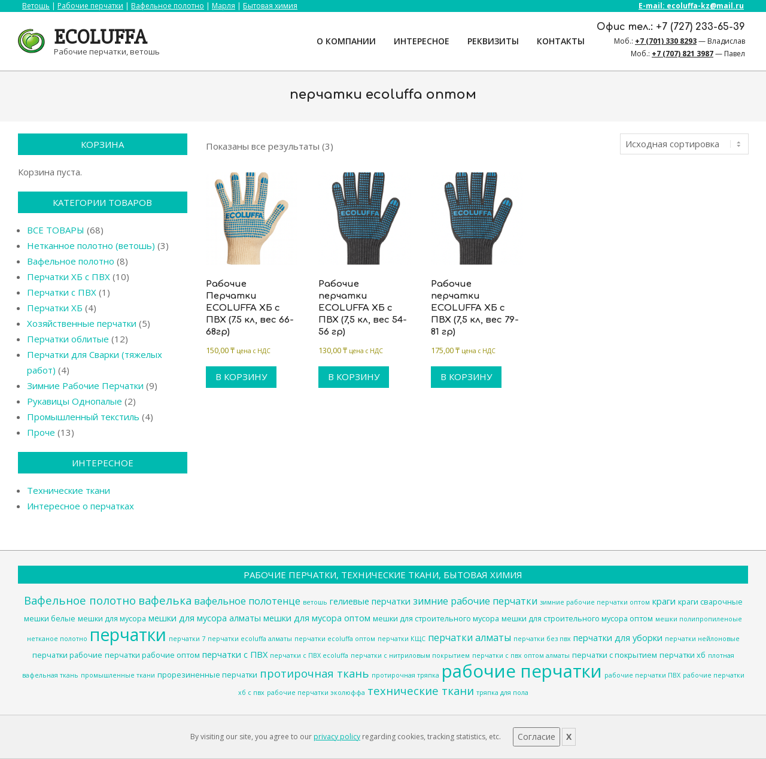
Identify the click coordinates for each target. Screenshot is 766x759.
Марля (223, 6)
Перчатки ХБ (55, 308)
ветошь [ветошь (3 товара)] (315, 602)
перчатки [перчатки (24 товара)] (128, 634)
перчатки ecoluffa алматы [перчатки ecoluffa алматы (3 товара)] (250, 638)
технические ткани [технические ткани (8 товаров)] (420, 690)
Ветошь (36, 6)
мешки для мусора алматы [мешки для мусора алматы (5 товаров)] (204, 618)
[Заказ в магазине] (684, 143)
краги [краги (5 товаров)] (664, 601)
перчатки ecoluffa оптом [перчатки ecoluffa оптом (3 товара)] (334, 638)
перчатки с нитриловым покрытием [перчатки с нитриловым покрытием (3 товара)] (410, 655)
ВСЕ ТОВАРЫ (55, 230)
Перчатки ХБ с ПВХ (68, 277)
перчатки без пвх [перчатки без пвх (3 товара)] (542, 638)
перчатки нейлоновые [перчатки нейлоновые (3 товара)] (702, 638)
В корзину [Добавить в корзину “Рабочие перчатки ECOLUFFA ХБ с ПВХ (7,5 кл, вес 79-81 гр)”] (466, 376)
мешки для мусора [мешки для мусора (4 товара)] (112, 618)
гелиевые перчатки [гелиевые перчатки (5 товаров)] (370, 601)
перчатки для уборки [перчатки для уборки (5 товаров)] (617, 637)
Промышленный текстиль (83, 417)
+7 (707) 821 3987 (682, 53)
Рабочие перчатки (90, 6)
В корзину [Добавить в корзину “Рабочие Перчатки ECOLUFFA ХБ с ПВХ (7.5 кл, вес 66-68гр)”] (241, 376)
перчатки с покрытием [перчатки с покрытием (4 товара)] (614, 654)
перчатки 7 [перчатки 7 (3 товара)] (187, 638)
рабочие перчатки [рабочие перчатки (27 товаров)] (522, 671)
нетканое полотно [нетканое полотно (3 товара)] (57, 638)
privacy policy (337, 736)
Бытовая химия (270, 6)
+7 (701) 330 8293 (666, 41)
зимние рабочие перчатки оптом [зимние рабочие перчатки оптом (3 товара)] (595, 602)
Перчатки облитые (68, 339)
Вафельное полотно (167, 6)
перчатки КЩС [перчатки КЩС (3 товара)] (401, 638)
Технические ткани (68, 490)
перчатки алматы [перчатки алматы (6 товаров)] (469, 637)
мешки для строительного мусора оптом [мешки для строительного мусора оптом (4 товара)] (577, 618)
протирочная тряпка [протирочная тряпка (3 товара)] (405, 675)
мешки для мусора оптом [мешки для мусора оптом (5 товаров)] (316, 618)
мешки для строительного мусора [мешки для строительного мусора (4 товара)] (436, 618)
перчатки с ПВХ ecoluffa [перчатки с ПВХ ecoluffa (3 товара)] (309, 655)
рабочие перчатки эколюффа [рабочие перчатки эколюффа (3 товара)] (316, 692)
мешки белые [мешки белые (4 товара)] (49, 618)
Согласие (536, 736)
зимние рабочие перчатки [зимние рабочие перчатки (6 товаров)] (475, 601)
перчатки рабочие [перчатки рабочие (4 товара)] (67, 654)
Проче (41, 432)
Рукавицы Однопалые (74, 401)
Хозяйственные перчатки (81, 323)
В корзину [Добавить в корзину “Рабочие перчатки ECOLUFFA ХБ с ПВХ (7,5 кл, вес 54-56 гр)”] (353, 376)
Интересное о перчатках (80, 506)
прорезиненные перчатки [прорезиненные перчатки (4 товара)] (207, 674)
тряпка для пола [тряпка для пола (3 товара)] (502, 692)
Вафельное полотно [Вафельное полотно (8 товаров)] (80, 600)
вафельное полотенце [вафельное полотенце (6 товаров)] (247, 601)
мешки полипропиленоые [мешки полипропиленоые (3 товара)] (698, 619)
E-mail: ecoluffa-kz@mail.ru (691, 6)
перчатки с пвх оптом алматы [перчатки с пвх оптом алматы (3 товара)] (521, 655)
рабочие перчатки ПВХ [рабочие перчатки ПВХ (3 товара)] (642, 675)
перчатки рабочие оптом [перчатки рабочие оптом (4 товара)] (152, 654)
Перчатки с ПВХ (61, 292)
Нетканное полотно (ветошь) (91, 245)
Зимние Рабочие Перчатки (85, 385)
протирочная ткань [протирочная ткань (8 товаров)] (314, 673)
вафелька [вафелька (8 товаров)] (165, 600)
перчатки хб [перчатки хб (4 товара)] (682, 654)
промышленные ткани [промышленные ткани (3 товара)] (118, 675)
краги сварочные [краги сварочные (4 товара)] (710, 601)
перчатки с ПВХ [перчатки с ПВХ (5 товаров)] (235, 654)
